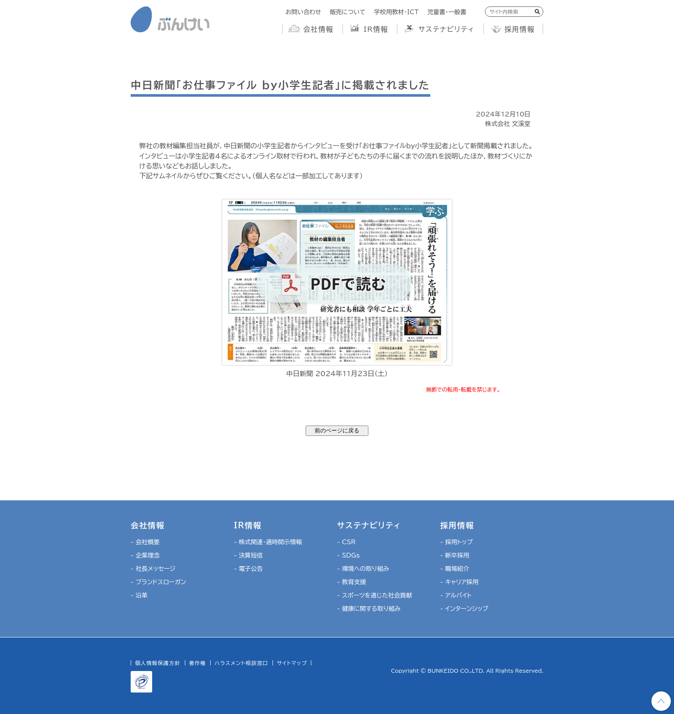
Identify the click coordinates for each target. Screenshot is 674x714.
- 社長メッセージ (153, 569)
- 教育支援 (351, 582)
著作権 (197, 662)
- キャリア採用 (459, 582)
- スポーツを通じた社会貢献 (374, 595)
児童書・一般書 (446, 12)
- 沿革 (139, 595)
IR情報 (376, 29)
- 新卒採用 (454, 555)
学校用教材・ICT (396, 12)
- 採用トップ (456, 542)
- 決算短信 (248, 555)
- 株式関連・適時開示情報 (268, 542)
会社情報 (318, 29)
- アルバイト (456, 595)
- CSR (346, 542)
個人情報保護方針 (158, 662)
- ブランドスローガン (158, 582)
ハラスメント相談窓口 (241, 662)
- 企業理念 (145, 555)
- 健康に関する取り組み (369, 609)
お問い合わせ (303, 12)
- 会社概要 (145, 542)
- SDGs (348, 555)
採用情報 (520, 29)
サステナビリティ (446, 29)
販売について (347, 12)
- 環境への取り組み (363, 569)
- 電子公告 (248, 569)
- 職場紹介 (454, 569)
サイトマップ (292, 662)
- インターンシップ (464, 609)
